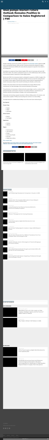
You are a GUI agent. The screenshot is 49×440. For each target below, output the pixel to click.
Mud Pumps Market (14, 142)
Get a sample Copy (7, 140)
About (4, 437)
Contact (8, 437)
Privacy (12, 437)
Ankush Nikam (12, 21)
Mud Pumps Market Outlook (14, 143)
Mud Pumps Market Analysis (25, 142)
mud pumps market (33, 63)
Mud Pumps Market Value (27, 143)
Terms (17, 437)
